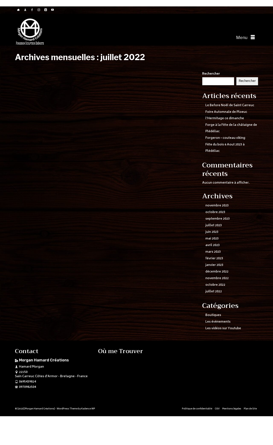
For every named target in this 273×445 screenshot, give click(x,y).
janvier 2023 (214, 265)
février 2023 (214, 258)
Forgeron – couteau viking (225, 138)
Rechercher (211, 74)
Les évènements (218, 322)
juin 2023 (211, 232)
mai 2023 (212, 238)
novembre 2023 (217, 205)
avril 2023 (212, 245)
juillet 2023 (213, 225)
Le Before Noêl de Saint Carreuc (229, 105)
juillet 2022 (213, 291)
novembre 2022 (217, 278)
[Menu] (245, 38)
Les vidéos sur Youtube (223, 328)
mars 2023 (213, 252)
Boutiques (213, 315)
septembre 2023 (217, 219)
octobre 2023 (215, 212)
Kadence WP (88, 409)
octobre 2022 (215, 285)
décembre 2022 (216, 271)
